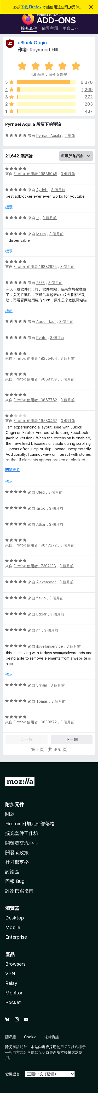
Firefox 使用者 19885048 (35, 173)
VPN (10, 973)
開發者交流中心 (21, 843)
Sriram (41, 685)
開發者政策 (17, 852)
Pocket (13, 1002)
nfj (38, 630)
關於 (10, 814)
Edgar (41, 614)
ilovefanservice (49, 646)
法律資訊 (51, 1037)
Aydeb (42, 190)
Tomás (42, 701)
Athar (40, 524)
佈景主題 (50, 28)
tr (37, 218)
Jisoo (40, 508)
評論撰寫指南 (19, 891)
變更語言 (12, 1074)
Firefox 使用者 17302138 (35, 566)
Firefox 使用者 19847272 (35, 545)
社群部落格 (17, 862)
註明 (20, 1046)
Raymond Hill (44, 49)
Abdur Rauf (46, 321)
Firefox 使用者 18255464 (35, 358)
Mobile (12, 927)
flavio (41, 598)
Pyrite (41, 337)
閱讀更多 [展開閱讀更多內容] (12, 469)
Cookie (30, 1037)
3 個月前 (68, 173)
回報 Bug (15, 881)
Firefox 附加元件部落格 (30, 823)
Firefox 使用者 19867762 (35, 400)
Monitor (13, 992)
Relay (11, 983)
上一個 (26, 739)
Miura (41, 234)
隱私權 (10, 1037)
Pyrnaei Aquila (48, 135)
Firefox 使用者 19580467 (35, 420)
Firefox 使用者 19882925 (35, 266)
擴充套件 (29, 28)
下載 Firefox (31, 7)
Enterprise (16, 937)
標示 (9, 207)
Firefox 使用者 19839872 (35, 722)
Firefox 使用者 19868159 (35, 379)
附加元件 (14, 804)
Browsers (15, 964)
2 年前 (70, 135)
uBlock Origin (32, 42)
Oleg (40, 492)
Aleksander (46, 582)
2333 (40, 282)
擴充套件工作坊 (21, 833)
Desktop (14, 918)
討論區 (12, 871)
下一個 (71, 739)
